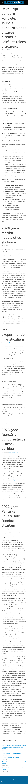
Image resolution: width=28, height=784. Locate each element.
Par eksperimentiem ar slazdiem (10, 757)
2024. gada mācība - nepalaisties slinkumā (13, 753)
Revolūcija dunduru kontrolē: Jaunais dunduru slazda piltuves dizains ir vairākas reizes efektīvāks (13, 747)
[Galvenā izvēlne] (2, 2)
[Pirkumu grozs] (2, 782)
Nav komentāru (13, 50)
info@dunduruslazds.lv (18, 480)
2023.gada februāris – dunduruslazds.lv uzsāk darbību (13, 762)
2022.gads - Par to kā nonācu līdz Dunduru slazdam (12, 768)
